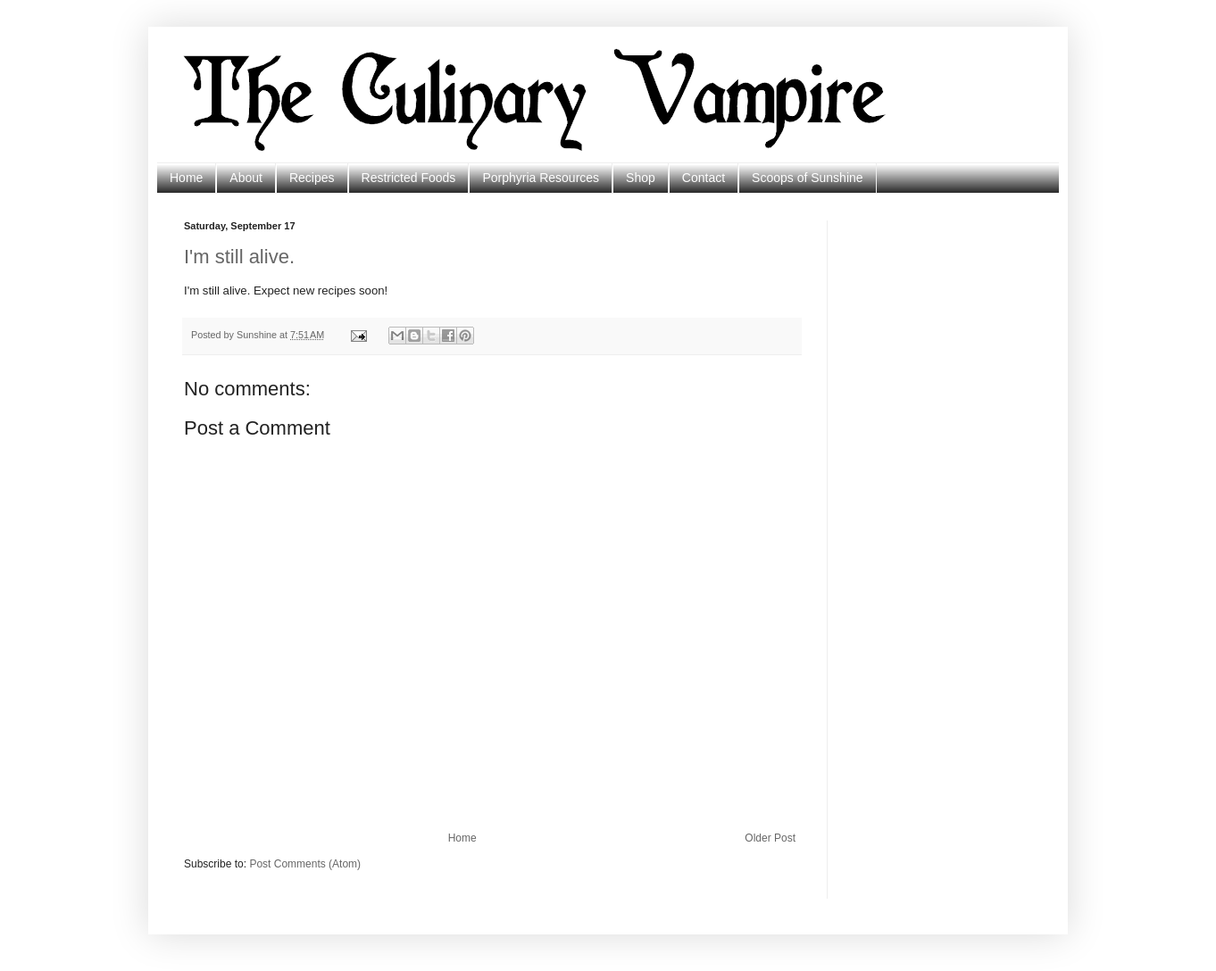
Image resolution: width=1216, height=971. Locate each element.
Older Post (770, 838)
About (245, 177)
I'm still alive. (239, 256)
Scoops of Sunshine (807, 177)
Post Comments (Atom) (305, 864)
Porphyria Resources (540, 177)
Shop (640, 177)
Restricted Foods (409, 177)
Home (186, 177)
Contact (703, 177)
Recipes (312, 177)
